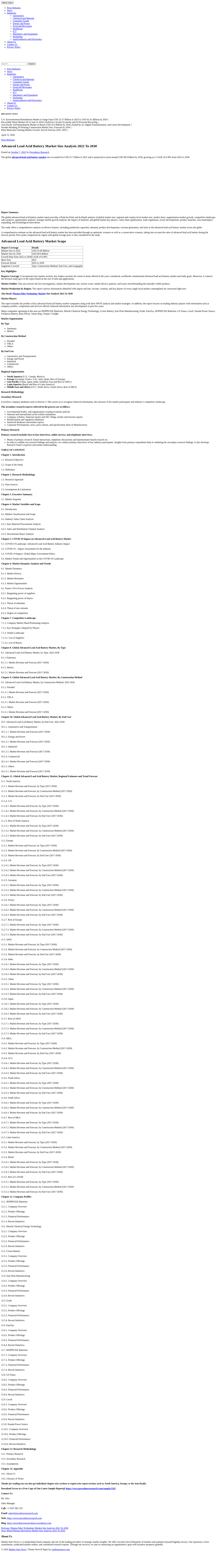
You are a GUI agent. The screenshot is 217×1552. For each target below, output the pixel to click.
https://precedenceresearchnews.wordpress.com (29, 1523)
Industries (11, 13)
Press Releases (14, 8)
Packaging (18, 36)
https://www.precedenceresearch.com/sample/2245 (90, 1488)
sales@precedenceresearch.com (23, 1513)
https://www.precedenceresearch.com (24, 1518)
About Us (11, 42)
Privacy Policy (14, 47)
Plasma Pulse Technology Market (29, 293)
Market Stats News (17, 1549)
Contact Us (12, 44)
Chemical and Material (23, 18)
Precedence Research (39, 152)
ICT (15, 31)
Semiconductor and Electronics (27, 39)
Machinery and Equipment (25, 34)
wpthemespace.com (60, 1549)
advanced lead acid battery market (29, 157)
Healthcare (18, 28)
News (9, 10)
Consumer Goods (21, 21)
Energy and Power (21, 23)
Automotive (18, 15)
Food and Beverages (22, 26)
